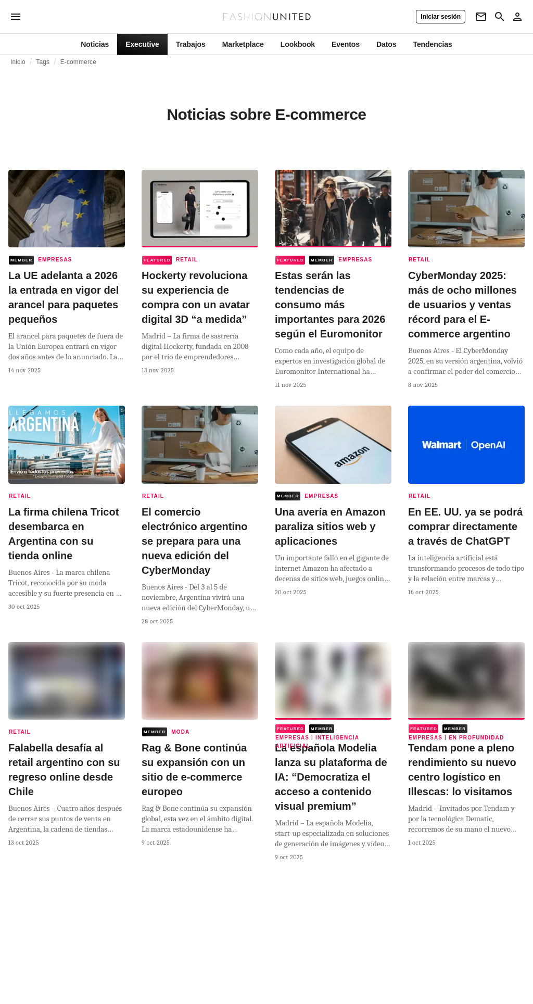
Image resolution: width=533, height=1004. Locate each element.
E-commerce (78, 62)
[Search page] (499, 16)
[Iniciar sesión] (440, 16)
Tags (42, 62)
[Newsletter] (481, 16)
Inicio (18, 62)
